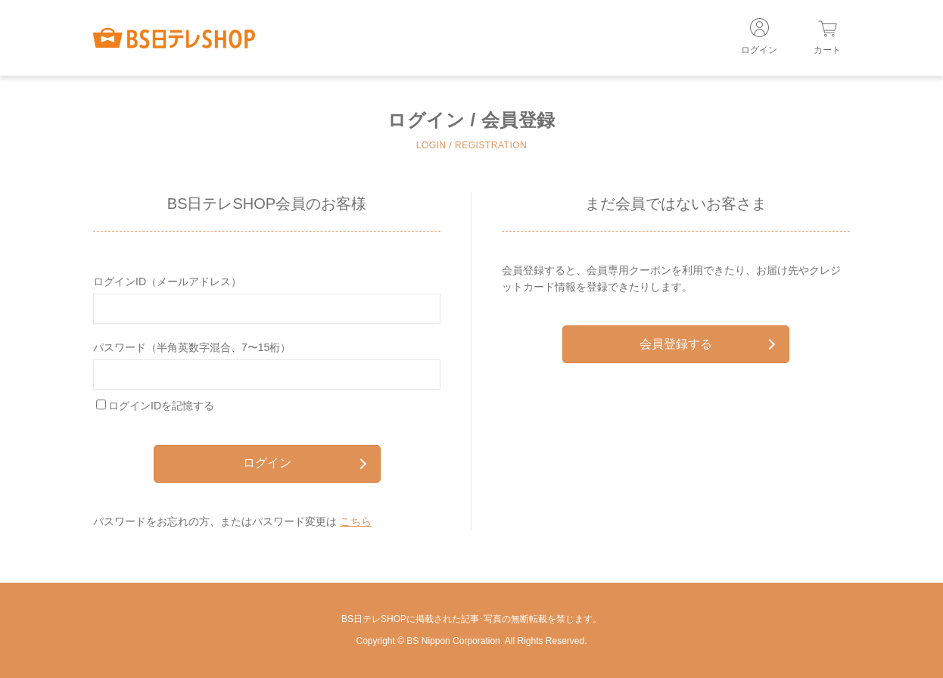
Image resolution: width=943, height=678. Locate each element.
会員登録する (707, 343)
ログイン (304, 462)
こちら (356, 521)
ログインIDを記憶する (161, 406)
